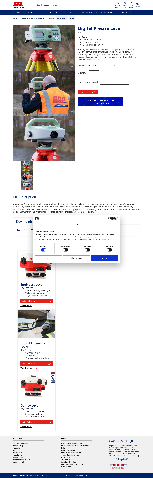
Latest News (17, 453)
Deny (48, 258)
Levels (72, 18)
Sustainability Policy (68, 462)
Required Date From (87, 65)
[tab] (24, 221)
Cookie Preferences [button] (20, 475)
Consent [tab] (47, 225)
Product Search (23, 18)
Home (15, 18)
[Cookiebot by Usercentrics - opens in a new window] (109, 218)
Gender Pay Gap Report (70, 455)
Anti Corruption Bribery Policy (72, 464)
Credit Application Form (22, 460)
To (115, 65)
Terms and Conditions (21, 443)
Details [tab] (76, 225)
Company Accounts (20, 457)
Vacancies (16, 448)
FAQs (15, 450)
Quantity (82, 72)
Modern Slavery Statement (71, 453)
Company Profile (19, 462)
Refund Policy (66, 467)
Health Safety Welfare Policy (71, 443)
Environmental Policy (69, 450)
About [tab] (106, 225)
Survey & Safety (62, 18)
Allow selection (76, 258)
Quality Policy (66, 457)
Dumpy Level (29, 405)
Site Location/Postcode (88, 82)
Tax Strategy (65, 460)
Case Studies (18, 455)
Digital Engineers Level (32, 345)
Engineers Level (31, 284)
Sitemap (45, 475)
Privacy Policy (18, 446)
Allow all (105, 258)
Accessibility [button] (34, 475)
